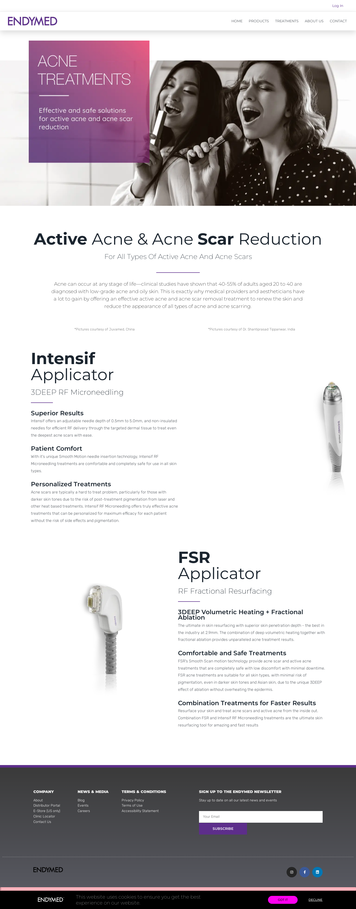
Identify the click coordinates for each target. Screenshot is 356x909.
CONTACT (338, 21)
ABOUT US (314, 21)
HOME (237, 21)
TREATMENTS (287, 21)
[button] (178, 889)
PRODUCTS (259, 21)
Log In (337, 5)
